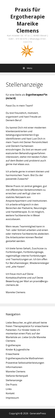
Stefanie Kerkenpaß (17, 375)
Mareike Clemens (15, 371)
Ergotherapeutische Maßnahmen (24, 358)
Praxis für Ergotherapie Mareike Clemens (27, 20)
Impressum (12, 397)
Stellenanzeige (14, 380)
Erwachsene (12, 354)
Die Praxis (11, 384)
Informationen (14, 367)
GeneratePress (38, 413)
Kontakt (10, 393)
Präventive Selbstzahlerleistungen (25, 362)
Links (9, 389)
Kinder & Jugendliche (18, 349)
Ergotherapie (13, 345)
